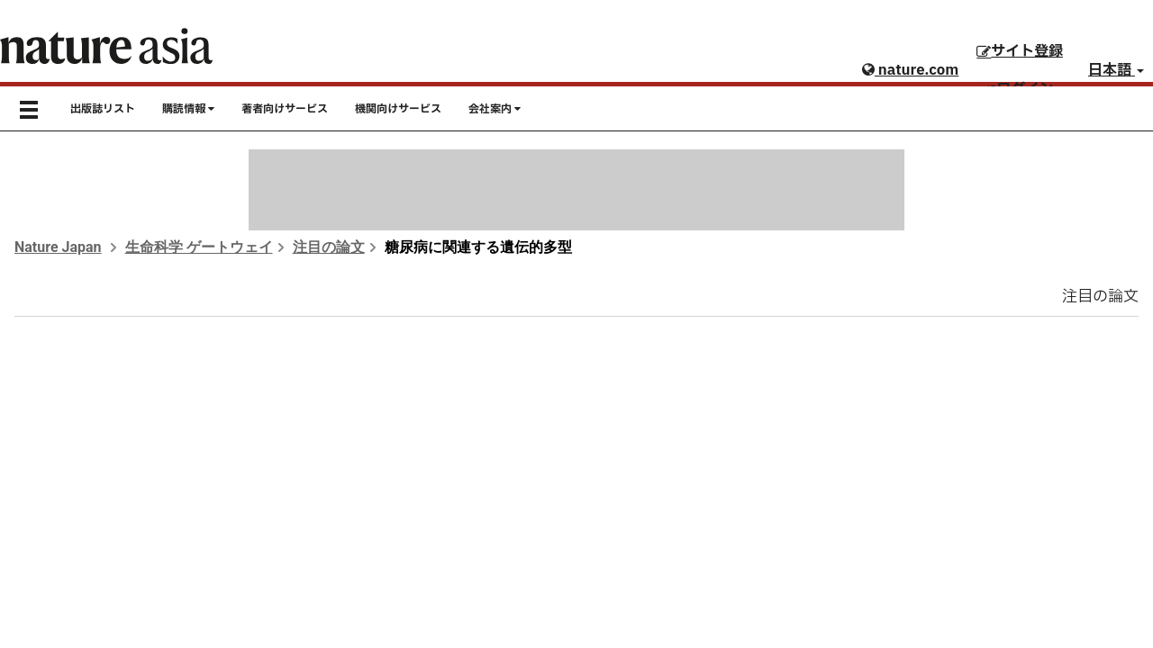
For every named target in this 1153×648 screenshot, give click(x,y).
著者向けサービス (284, 109)
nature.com (910, 70)
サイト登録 (1019, 51)
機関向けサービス (398, 109)
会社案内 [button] (494, 109)
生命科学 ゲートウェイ (199, 247)
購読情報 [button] (188, 109)
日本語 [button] (1116, 70)
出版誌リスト (102, 109)
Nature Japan (58, 247)
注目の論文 (329, 247)
